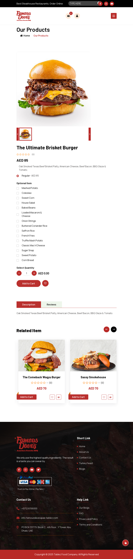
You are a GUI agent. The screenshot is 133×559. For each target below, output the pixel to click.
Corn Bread (28, 261)
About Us (84, 453)
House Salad (28, 204)
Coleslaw (26, 194)
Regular (30, 177)
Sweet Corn (28, 199)
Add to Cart (28, 285)
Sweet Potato (29, 256)
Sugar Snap (28, 251)
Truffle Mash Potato (32, 242)
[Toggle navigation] (114, 16)
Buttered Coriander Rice (34, 227)
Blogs (82, 470)
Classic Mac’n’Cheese (33, 246)
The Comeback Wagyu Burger (42, 378)
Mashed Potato (30, 189)
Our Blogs (84, 509)
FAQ (81, 515)
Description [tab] (28, 306)
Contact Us (85, 459)
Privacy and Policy (88, 520)
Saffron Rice (28, 232)
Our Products (41, 35)
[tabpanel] (67, 315)
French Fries (28, 237)
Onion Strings (29, 222)
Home (25, 35)
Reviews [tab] (51, 306)
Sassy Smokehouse (93, 378)
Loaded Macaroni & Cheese (32, 215)
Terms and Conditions (90, 526)
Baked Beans (29, 209)
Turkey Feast (86, 464)
